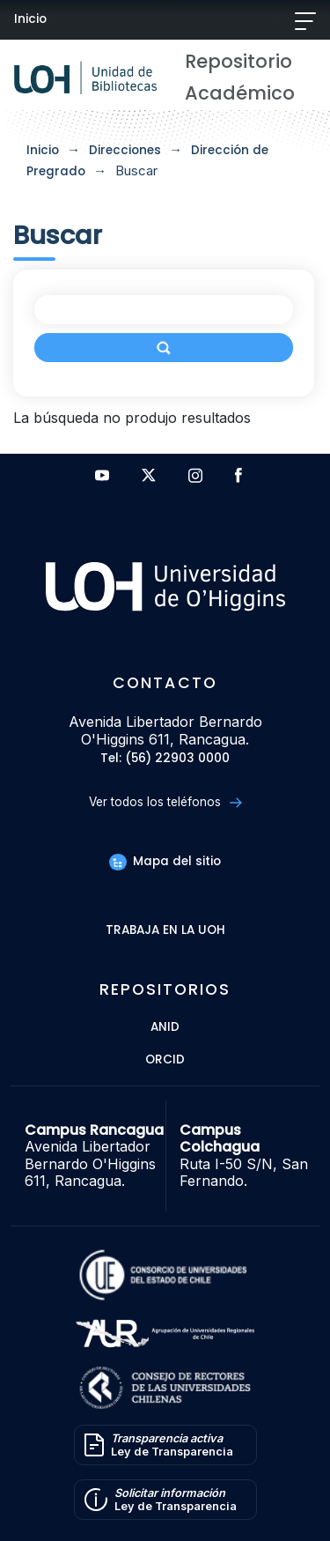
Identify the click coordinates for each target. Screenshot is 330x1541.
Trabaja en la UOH (165, 930)
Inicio (30, 19)
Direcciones (125, 150)
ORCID (165, 1060)
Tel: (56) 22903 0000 (165, 759)
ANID (165, 1027)
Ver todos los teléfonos (165, 802)
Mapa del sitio (164, 861)
